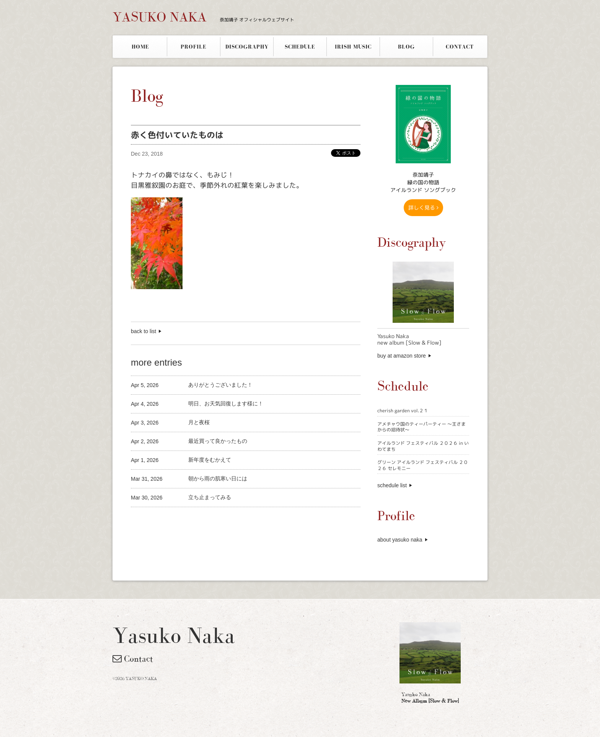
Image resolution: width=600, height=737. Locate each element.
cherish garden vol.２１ (402, 410)
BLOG (406, 47)
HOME (140, 47)
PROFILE (194, 47)
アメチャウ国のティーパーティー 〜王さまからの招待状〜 (421, 427)
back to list (143, 331)
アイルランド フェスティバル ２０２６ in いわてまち (423, 446)
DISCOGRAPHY (247, 47)
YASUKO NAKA (203, 17)
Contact (132, 659)
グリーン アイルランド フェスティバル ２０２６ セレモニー (422, 465)
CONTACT (460, 47)
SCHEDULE (300, 47)
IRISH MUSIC (353, 47)
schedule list (392, 485)
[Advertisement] (220, 520)
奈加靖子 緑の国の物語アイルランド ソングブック (423, 182)
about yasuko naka (399, 540)
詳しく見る (423, 207)
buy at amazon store (401, 356)
